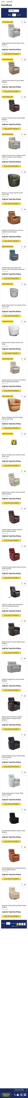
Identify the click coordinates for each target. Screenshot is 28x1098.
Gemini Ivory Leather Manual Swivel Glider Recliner (13, 493)
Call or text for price (11, 54)
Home (2, 2)
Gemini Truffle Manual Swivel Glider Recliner (13, 118)
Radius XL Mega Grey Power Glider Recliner (13, 680)
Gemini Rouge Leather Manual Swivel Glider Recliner (14, 567)
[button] (21, 22)
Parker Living (5, 46)
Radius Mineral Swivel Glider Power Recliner (13, 44)
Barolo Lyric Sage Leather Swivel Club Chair (12, 193)
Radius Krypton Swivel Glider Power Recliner (13, 642)
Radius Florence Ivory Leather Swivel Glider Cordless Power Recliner (13, 156)
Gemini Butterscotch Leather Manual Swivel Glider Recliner (14, 868)
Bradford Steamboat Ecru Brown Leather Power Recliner (12, 231)
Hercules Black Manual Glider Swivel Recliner (13, 831)
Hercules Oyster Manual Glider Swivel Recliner (14, 906)
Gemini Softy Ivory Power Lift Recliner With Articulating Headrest (14, 380)
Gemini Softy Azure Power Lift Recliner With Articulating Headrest (13, 268)
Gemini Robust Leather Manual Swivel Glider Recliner (12, 530)
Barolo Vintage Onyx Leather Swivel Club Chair (13, 455)
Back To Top (15, 926)
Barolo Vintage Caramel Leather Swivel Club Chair (12, 418)
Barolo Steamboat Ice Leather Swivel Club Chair (14, 305)
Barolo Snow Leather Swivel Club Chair (12, 343)
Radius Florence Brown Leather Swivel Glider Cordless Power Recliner (12, 718)
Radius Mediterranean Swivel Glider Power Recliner (13, 756)
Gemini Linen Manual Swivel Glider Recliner (13, 81)
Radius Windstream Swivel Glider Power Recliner (12, 794)
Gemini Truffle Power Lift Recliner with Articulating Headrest (12, 605)
